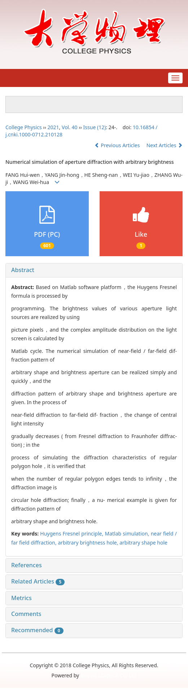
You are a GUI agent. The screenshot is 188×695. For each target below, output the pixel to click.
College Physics (23, 127)
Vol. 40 (70, 127)
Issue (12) (94, 127)
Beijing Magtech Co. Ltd (108, 675)
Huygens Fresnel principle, (72, 533)
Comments (26, 614)
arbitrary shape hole (143, 542)
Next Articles (165, 145)
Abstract (22, 270)
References (26, 565)
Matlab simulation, (127, 533)
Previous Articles (118, 145)
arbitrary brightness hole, (88, 542)
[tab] (94, 270)
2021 (53, 127)
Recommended (37, 630)
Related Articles (38, 581)
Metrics (21, 598)
